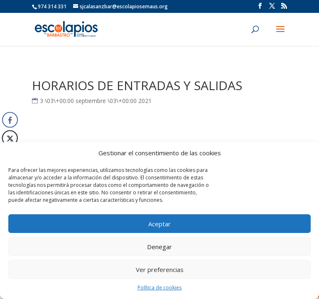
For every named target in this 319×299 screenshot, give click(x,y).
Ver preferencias (160, 269)
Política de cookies (159, 287)
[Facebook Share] (10, 120)
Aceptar (159, 224)
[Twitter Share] (9, 138)
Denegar (159, 247)
